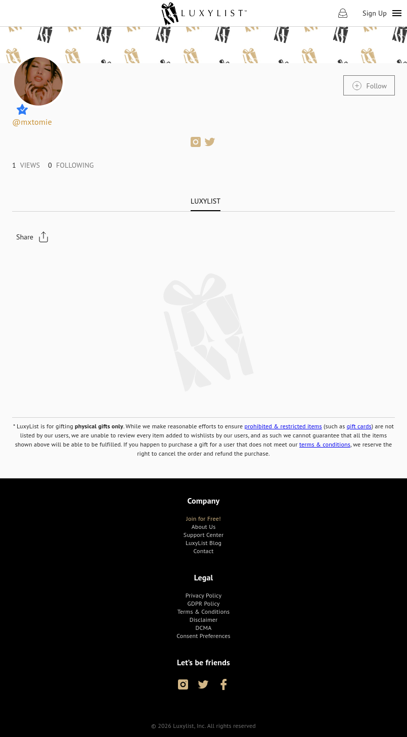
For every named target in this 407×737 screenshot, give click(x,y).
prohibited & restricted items (283, 426)
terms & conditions (324, 444)
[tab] (205, 201)
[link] (203, 13)
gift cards (359, 426)
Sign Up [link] (375, 13)
